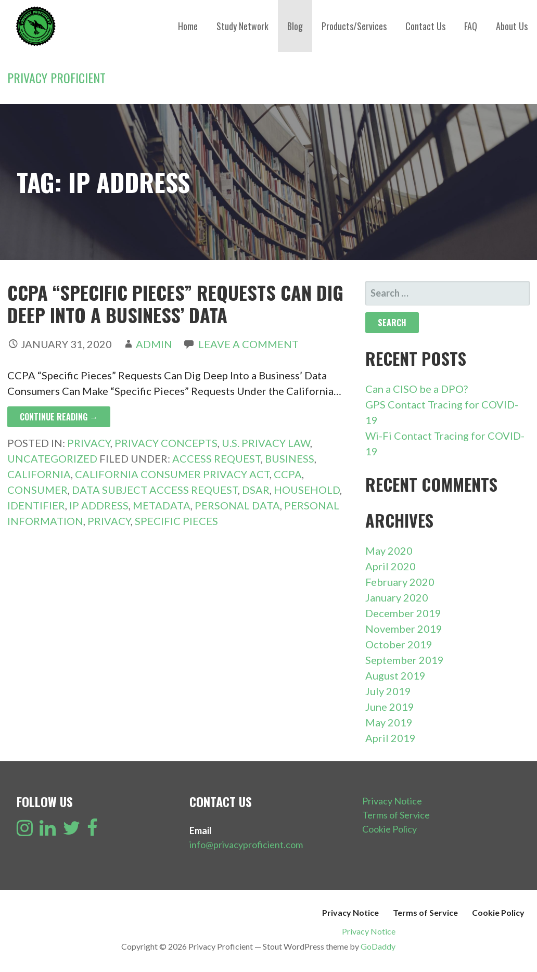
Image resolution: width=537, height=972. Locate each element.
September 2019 (404, 660)
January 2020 (396, 597)
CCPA (288, 474)
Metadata (161, 505)
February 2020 (399, 581)
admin (154, 344)
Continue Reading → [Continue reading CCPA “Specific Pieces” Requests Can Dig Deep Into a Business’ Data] (59, 417)
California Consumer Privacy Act (172, 474)
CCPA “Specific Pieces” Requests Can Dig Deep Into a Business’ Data (175, 303)
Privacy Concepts (166, 443)
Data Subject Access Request (155, 489)
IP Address (99, 505)
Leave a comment (248, 344)
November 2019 (403, 628)
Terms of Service (396, 815)
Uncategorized (52, 458)
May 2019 (389, 722)
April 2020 (390, 566)
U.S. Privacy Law (266, 443)
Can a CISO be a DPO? (416, 388)
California (39, 474)
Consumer (37, 489)
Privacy (88, 443)
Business (289, 458)
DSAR (256, 489)
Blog (295, 26)
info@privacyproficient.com (246, 844)
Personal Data (237, 505)
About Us (512, 26)
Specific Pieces (176, 521)
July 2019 (388, 691)
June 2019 (389, 706)
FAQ (470, 26)
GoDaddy (378, 946)
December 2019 (403, 613)
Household (307, 489)
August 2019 (395, 675)
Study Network (242, 26)
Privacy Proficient (56, 77)
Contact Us (425, 26)
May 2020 (389, 550)
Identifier (36, 505)
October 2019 (398, 644)
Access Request (216, 458)
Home (188, 26)
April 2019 (390, 738)
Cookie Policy (389, 829)
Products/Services (354, 26)
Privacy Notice (392, 801)
